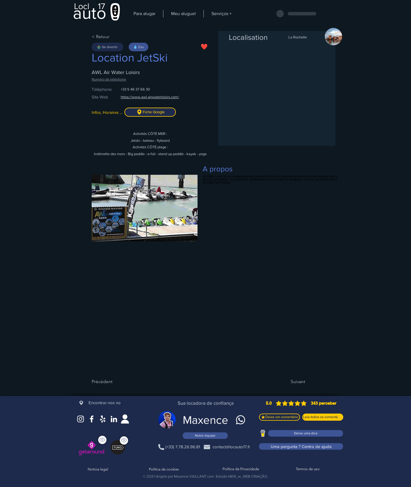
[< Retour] (110, 36)
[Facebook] (91, 419)
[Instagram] (80, 419)
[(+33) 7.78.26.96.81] (182, 447)
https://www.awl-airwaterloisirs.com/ (150, 97)
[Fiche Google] (150, 112)
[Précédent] (110, 381)
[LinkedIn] (113, 419)
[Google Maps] (102, 419)
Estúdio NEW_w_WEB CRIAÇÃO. (242, 476)
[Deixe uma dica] (305, 433)
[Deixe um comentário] (279, 417)
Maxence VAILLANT (190, 476)
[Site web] (125, 419)
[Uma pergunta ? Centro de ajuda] (301, 446)
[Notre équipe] (205, 435)
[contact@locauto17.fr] (231, 447)
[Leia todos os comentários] (322, 417)
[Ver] (124, 440)
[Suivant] (291, 381)
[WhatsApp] (240, 419)
